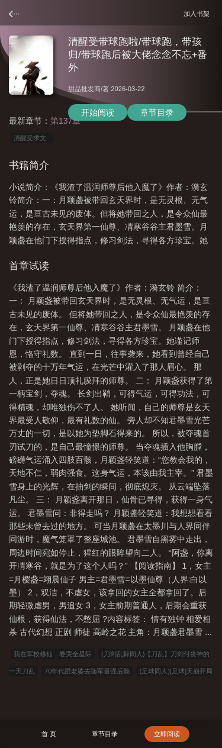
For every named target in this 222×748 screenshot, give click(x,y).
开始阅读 (97, 112)
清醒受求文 (32, 137)
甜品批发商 (84, 88)
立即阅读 (167, 733)
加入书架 (198, 13)
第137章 (65, 120)
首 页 (48, 733)
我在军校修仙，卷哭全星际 (53, 653)
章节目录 (156, 112)
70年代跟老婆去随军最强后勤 (87, 671)
